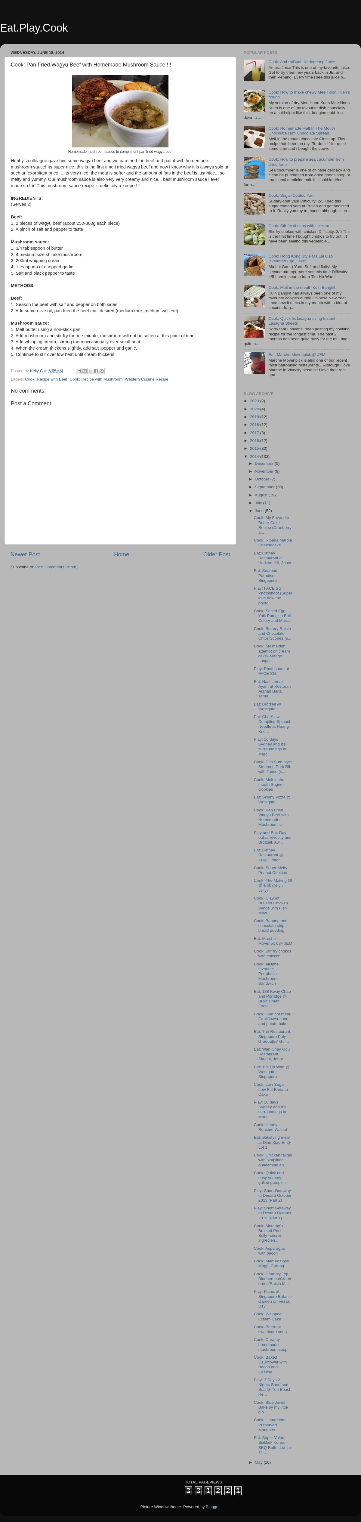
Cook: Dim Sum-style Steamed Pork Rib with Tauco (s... (273, 767)
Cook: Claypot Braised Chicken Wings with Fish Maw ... (271, 905)
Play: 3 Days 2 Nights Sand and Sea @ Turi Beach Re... (273, 1387)
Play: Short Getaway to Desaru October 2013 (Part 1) (273, 1213)
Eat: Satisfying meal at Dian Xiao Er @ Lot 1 (272, 1142)
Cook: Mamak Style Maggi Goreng (271, 1263)
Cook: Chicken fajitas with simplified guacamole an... (273, 1160)
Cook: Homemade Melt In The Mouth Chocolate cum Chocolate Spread (301, 130)
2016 (255, 440)
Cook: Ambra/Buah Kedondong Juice (301, 62)
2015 (255, 448)
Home (121, 554)
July (259, 503)
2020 (255, 409)
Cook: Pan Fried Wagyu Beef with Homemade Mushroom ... (271, 817)
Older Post (216, 554)
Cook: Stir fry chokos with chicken (298, 226)
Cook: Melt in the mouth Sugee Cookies (269, 784)
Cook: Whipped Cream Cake (268, 1316)
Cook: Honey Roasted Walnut (270, 1127)
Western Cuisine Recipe (146, 379)
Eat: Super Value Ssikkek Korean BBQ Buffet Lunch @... (272, 1445)
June (260, 510)
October (262, 479)
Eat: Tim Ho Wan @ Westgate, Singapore (272, 1072)
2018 (255, 424)
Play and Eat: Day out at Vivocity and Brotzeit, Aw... (273, 837)
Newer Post (25, 554)
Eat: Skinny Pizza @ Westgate (272, 799)
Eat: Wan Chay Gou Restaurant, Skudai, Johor (272, 1054)
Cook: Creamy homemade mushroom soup (271, 1344)
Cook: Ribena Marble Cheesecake (273, 542)
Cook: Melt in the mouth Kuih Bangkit (301, 287)
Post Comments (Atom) (56, 567)
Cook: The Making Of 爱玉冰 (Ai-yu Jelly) (273, 885)
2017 (255, 433)
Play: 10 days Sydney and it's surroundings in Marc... (270, 746)
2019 (255, 417)
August (262, 495)
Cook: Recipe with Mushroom (95, 379)
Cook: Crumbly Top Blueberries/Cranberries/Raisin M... (272, 1279)
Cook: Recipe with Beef (46, 379)
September (265, 487)
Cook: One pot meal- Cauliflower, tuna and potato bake (273, 1019)
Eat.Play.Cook (34, 28)
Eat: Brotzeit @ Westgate (267, 706)
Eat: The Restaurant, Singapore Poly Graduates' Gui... (272, 1036)
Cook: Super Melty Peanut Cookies (270, 870)
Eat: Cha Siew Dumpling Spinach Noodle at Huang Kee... (273, 724)
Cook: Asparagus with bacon (269, 1250)
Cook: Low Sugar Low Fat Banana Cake (271, 1089)
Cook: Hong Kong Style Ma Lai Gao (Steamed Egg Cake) (300, 258)
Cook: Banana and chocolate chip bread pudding (271, 925)
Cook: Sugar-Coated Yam (291, 195)
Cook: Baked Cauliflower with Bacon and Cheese (270, 1364)
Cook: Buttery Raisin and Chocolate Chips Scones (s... (273, 633)
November (265, 471)
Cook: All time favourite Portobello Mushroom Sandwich (266, 974)
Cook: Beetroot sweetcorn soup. (271, 1329)
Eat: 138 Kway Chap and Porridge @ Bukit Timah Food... (272, 998)
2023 (255, 401)
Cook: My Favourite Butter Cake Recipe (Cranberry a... (273, 525)
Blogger (213, 1507)
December (265, 463)
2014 (255, 456)
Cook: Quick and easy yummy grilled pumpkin (270, 1178)
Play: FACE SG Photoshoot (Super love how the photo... (273, 595)
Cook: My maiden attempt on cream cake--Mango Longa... (272, 653)
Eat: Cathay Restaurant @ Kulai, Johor (269, 855)
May (259, 1462)
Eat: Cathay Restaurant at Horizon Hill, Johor (273, 558)
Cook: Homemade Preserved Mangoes (270, 1425)
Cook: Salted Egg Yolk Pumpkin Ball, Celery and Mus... (273, 616)
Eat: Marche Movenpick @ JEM (296, 354)
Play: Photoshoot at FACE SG (271, 671)
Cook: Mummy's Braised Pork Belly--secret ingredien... (268, 1233)
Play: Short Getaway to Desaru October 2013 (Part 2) (273, 1195)
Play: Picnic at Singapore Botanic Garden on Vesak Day (273, 1298)
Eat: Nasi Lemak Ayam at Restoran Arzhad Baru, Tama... (272, 689)
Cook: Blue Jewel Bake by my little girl (271, 1407)
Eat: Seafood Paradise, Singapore (265, 575)
